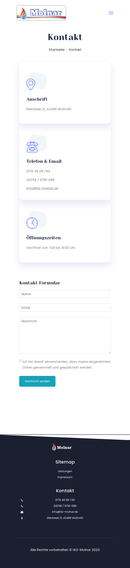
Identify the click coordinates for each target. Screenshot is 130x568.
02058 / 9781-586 (65, 506)
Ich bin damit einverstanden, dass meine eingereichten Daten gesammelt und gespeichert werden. (67, 364)
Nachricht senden (37, 381)
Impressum (65, 477)
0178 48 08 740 (65, 500)
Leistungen (65, 471)
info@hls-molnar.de (42, 188)
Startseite (56, 49)
